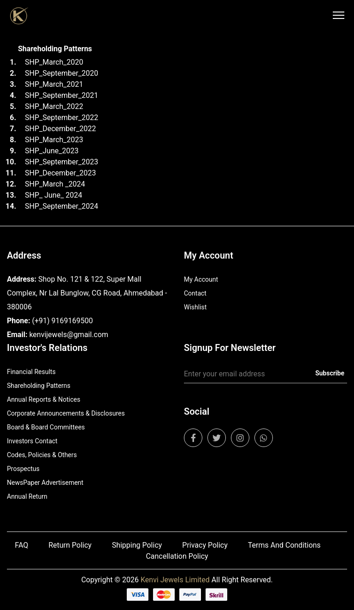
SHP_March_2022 (54, 106)
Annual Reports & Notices (43, 399)
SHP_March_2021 (54, 84)
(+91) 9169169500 (62, 320)
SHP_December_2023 (60, 173)
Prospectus (23, 468)
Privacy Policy (205, 545)
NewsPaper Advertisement (45, 482)
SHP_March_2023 (54, 139)
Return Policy (69, 545)
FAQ (21, 545)
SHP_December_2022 (60, 128)
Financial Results (31, 371)
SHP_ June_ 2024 (53, 195)
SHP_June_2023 (51, 150)
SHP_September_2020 (61, 73)
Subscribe (329, 373)
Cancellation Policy (177, 556)
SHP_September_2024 (61, 206)
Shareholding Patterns (39, 385)
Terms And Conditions (284, 545)
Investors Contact (32, 441)
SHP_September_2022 (61, 117)
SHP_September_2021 (61, 95)
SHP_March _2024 (55, 184)
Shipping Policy (137, 545)
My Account (201, 279)
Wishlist (195, 307)
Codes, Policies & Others (42, 455)
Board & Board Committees (46, 427)
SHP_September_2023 (61, 161)
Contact (195, 293)
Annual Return (27, 496)
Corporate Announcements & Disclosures (66, 413)
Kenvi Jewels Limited (175, 579)
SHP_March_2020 (54, 62)
